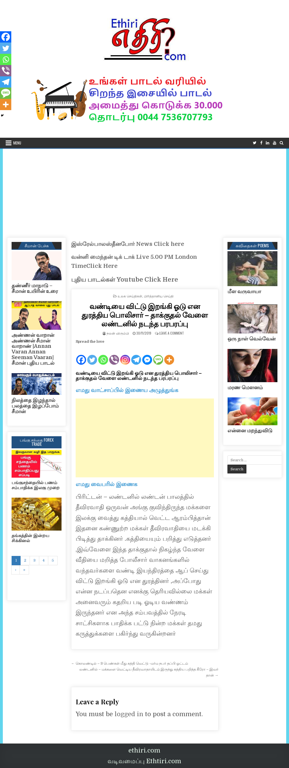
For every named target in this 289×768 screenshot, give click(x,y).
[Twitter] (92, 355)
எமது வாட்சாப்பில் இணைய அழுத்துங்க (127, 390)
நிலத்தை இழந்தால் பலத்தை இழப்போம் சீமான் (35, 405)
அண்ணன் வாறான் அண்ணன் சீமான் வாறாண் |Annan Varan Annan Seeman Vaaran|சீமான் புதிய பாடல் (33, 349)
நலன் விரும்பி (118, 333)
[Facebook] (81, 355)
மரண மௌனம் (245, 387)
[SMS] (158, 355)
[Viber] (114, 355)
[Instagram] (125, 355)
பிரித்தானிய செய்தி (159, 295)
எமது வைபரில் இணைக (106, 484)
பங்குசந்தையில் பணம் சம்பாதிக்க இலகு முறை (36, 485)
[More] (169, 355)
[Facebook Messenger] (147, 355)
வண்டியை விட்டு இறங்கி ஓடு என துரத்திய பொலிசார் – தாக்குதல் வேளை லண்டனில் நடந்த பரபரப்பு (145, 314)
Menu (17, 143)
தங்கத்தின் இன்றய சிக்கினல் (30, 538)
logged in (129, 714)
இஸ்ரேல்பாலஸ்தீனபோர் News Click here (127, 244)
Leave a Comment (171, 333)
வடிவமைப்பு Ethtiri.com (144, 761)
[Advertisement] (144, 191)
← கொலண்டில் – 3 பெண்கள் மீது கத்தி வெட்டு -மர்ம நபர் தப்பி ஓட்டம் (129, 663)
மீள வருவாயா (244, 291)
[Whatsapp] (103, 355)
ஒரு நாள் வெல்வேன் (251, 339)
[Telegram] (136, 355)
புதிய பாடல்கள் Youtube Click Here (124, 279)
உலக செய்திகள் (130, 295)
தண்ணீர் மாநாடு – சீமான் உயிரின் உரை (35, 288)
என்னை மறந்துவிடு (249, 430)
